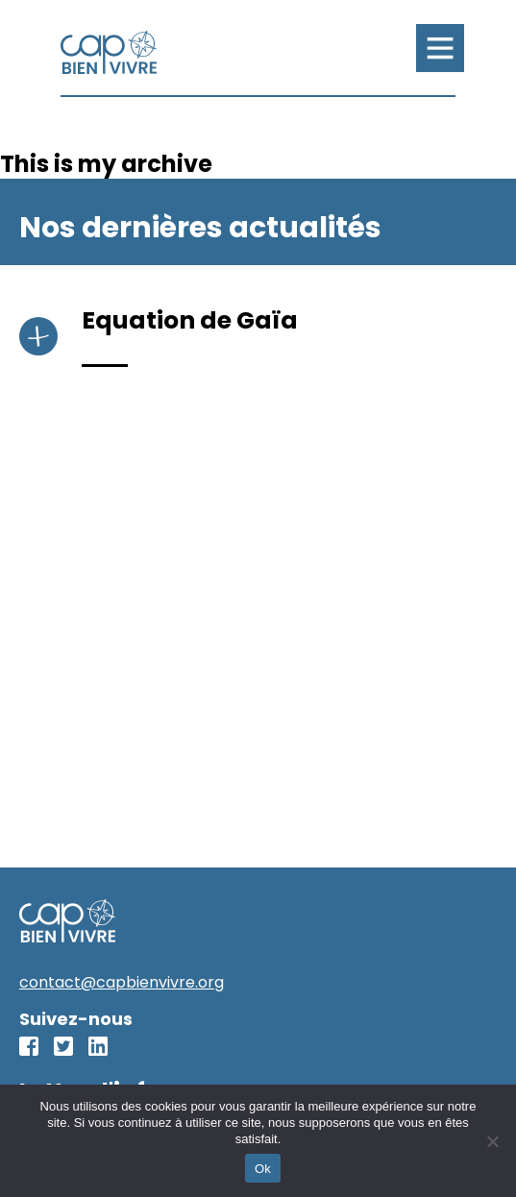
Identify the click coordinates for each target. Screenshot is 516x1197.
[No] (492, 1141)
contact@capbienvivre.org (121, 982)
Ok (263, 1168)
